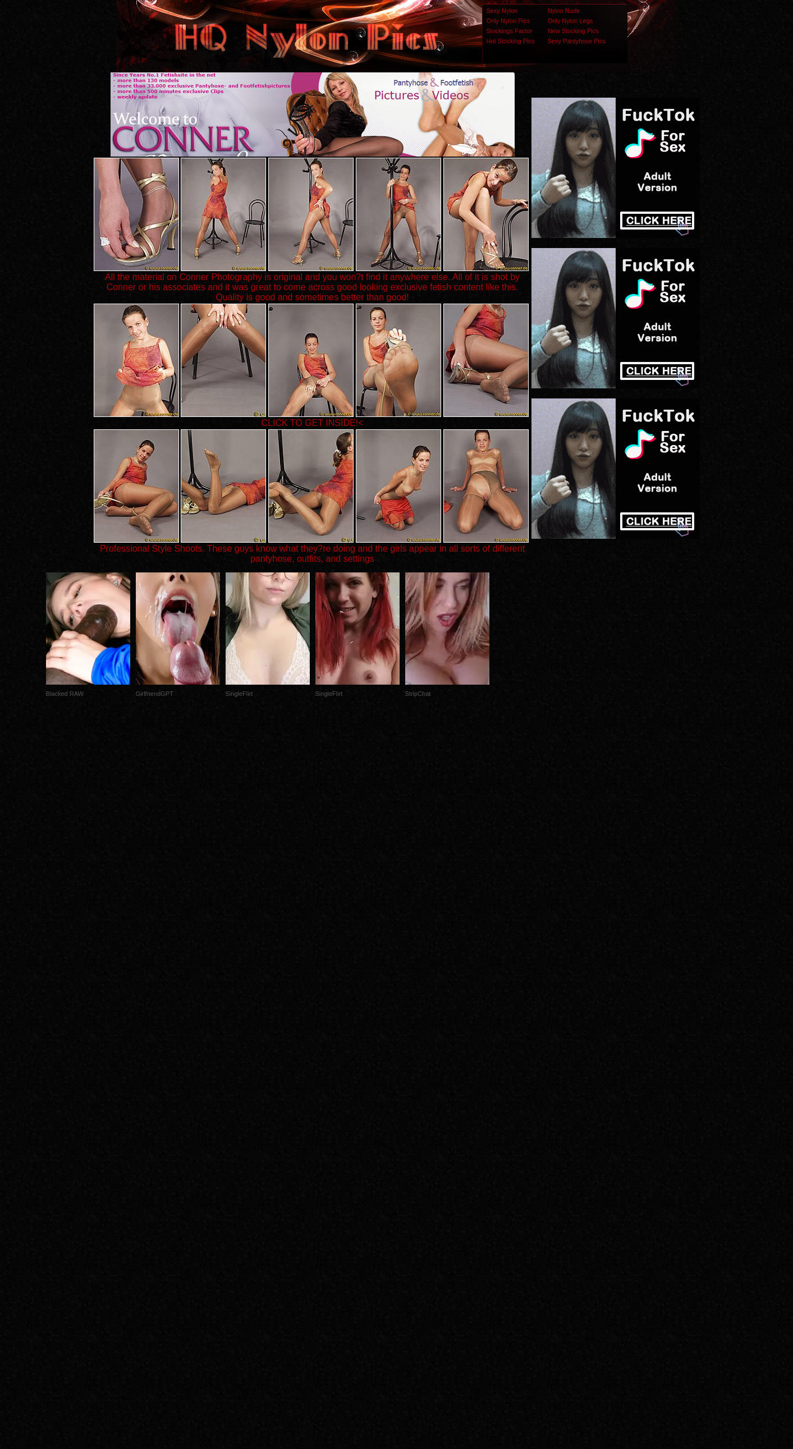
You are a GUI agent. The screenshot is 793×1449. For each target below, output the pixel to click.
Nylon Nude (564, 10)
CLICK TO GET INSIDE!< (313, 423)
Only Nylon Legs (570, 20)
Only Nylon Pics (508, 20)
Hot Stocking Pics (511, 41)
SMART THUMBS (416, 1226)
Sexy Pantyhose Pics (577, 41)
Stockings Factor (510, 30)
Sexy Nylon (502, 10)
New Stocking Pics (573, 30)
